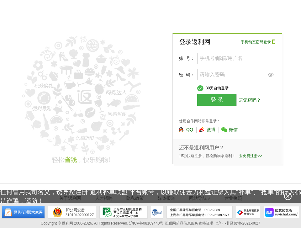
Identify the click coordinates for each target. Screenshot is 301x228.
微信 (229, 130)
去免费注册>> (250, 156)
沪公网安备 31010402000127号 (72, 212)
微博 (207, 130)
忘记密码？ (250, 100)
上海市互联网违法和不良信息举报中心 (123, 212)
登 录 (216, 100)
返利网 (48, 14)
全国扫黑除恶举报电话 (199, 212)
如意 (281, 212)
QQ (186, 130)
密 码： (187, 74)
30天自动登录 (217, 88)
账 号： (187, 58)
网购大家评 (23, 212)
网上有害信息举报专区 (248, 212)
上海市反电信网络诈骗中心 (157, 212)
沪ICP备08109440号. (147, 223)
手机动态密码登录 (256, 42)
